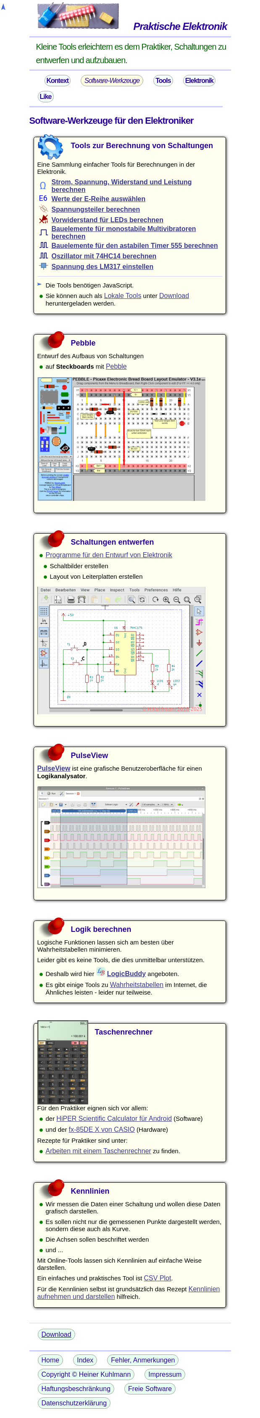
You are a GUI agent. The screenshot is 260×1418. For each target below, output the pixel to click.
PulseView (54, 768)
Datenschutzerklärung (74, 1403)
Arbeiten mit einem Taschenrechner (98, 1151)
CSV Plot (157, 1278)
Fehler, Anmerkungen (143, 1360)
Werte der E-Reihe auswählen (99, 198)
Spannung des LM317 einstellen (103, 266)
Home (51, 1360)
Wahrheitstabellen (136, 984)
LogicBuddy (126, 973)
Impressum (164, 1374)
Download (174, 295)
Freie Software (150, 1388)
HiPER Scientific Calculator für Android (114, 1118)
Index (85, 1360)
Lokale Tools (123, 295)
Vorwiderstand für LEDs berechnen (107, 219)
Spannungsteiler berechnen (96, 209)
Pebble (116, 366)
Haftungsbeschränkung (76, 1388)
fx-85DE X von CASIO (102, 1129)
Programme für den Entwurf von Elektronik (109, 555)
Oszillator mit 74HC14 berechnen (104, 256)
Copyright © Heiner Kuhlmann (86, 1374)
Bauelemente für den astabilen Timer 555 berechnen (135, 245)
